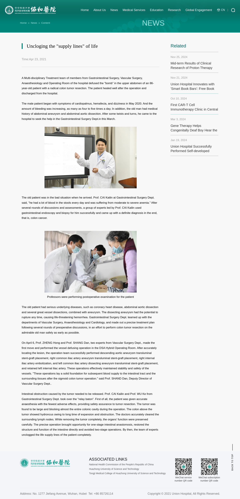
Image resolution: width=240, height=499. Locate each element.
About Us (100, 10)
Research (174, 10)
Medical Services (134, 10)
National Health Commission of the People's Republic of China (121, 489)
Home (85, 10)
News (114, 10)
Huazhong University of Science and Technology (114, 493)
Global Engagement (199, 10)
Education (156, 10)
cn (221, 10)
